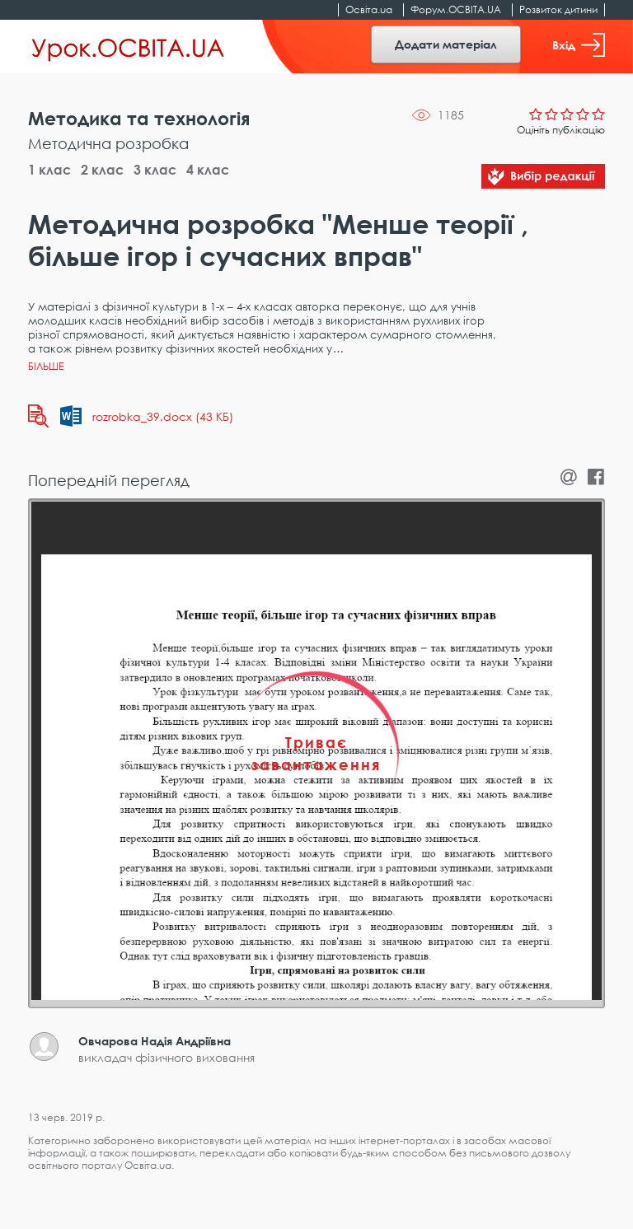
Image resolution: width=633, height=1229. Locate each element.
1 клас (49, 169)
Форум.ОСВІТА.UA (455, 9)
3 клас (155, 169)
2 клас (102, 169)
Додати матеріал (446, 44)
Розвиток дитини (558, 9)
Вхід (578, 45)
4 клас (207, 169)
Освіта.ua (368, 9)
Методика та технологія (139, 118)
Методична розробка (108, 143)
